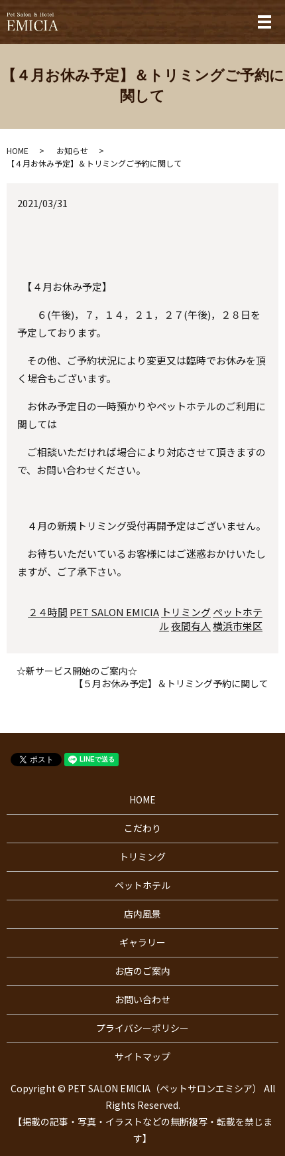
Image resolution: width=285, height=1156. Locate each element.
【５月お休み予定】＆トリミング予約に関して (171, 683)
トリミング (186, 612)
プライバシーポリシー (142, 1027)
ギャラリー (142, 942)
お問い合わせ (142, 999)
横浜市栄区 (237, 626)
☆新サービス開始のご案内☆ (77, 671)
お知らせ (72, 150)
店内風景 (142, 913)
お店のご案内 (142, 970)
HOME (17, 150)
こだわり (142, 828)
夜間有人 (191, 626)
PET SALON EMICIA (114, 612)
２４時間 (48, 612)
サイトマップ (142, 1056)
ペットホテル (142, 885)
